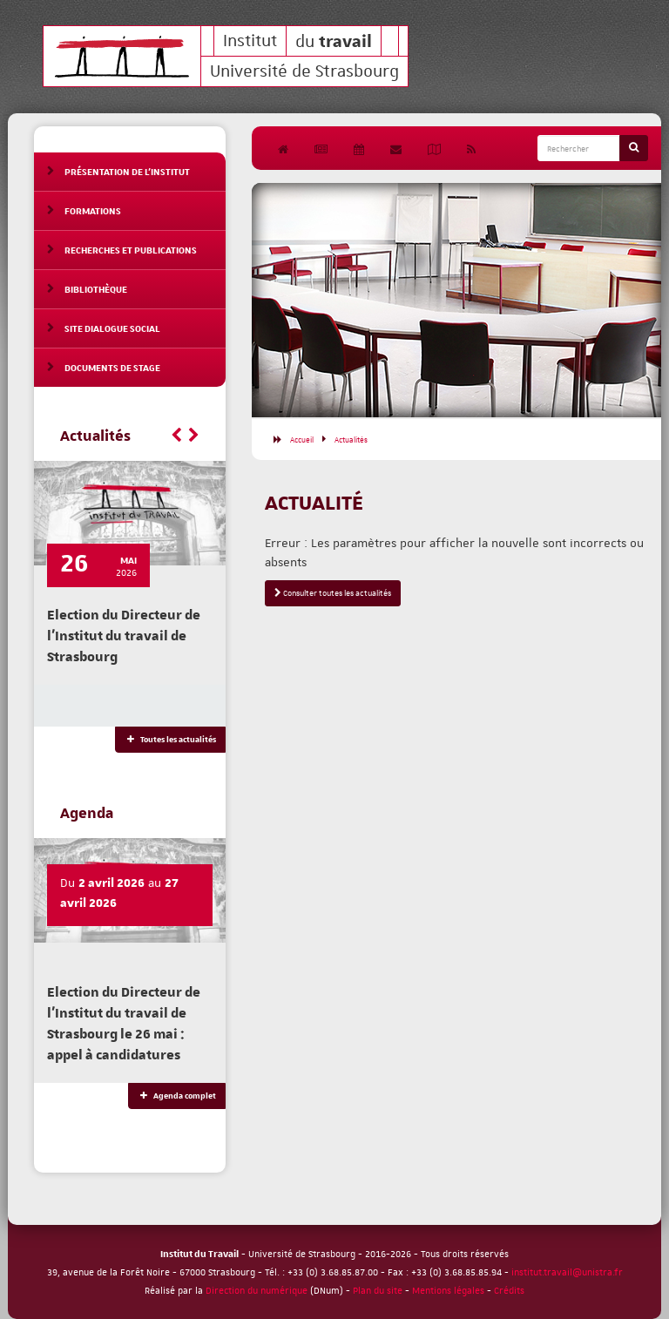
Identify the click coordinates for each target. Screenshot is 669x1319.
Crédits (509, 1289)
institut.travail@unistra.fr (567, 1271)
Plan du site (377, 1289)
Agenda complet (177, 1096)
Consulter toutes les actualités (332, 593)
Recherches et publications (130, 249)
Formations (92, 210)
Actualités (351, 439)
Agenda (86, 813)
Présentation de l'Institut (127, 171)
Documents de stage (112, 367)
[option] (456, 300)
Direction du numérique (256, 1289)
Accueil (302, 439)
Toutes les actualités (170, 739)
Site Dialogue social (112, 328)
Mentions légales (448, 1289)
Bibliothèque (95, 288)
